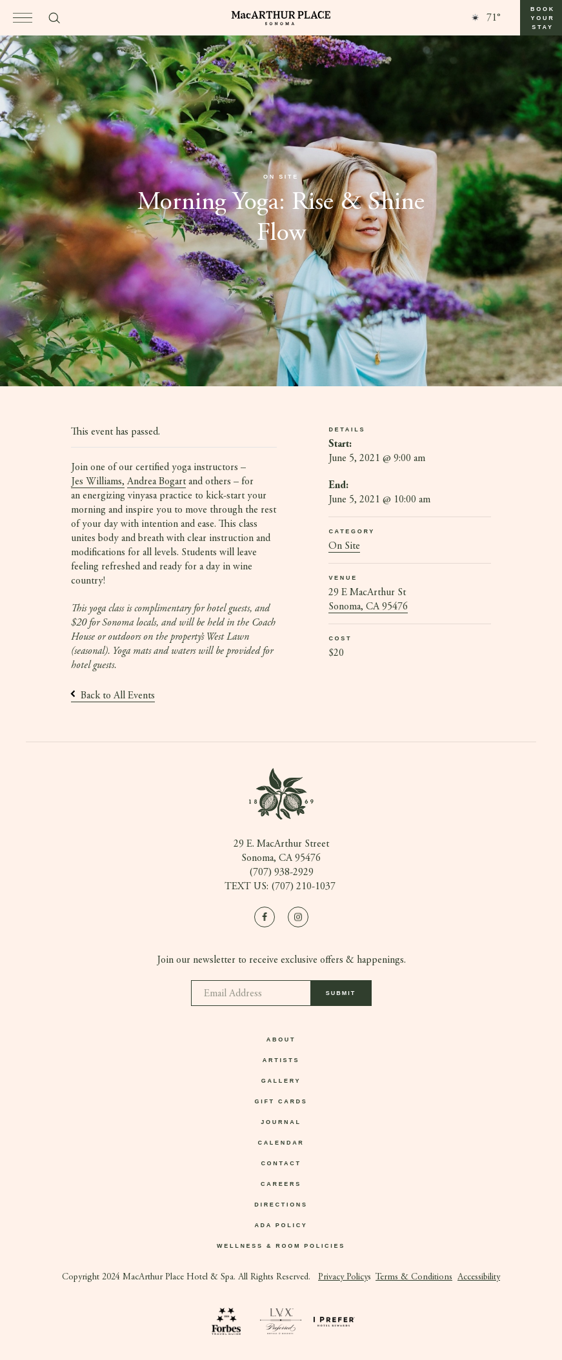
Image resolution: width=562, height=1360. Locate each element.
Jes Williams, (98, 482)
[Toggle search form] (54, 18)
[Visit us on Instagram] (298, 917)
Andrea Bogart (156, 482)
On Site (344, 546)
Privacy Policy (343, 1277)
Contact (281, 1163)
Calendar (280, 1142)
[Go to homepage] (281, 18)
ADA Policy (280, 1225)
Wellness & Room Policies (281, 1246)
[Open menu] (22, 18)
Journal (281, 1122)
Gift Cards (281, 1101)
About (281, 1039)
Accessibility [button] (478, 1277)
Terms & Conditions (414, 1277)
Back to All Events (113, 696)
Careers (281, 1184)
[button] (541, 17)
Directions (281, 1204)
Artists (281, 1060)
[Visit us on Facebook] (264, 917)
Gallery (281, 1081)
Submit (341, 997)
